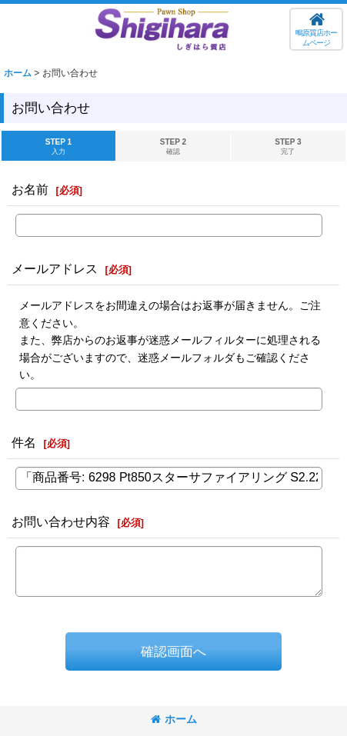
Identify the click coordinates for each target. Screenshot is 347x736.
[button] (316, 29)
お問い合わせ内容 (61, 521)
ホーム (174, 719)
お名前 (30, 189)
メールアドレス (55, 268)
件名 (24, 442)
